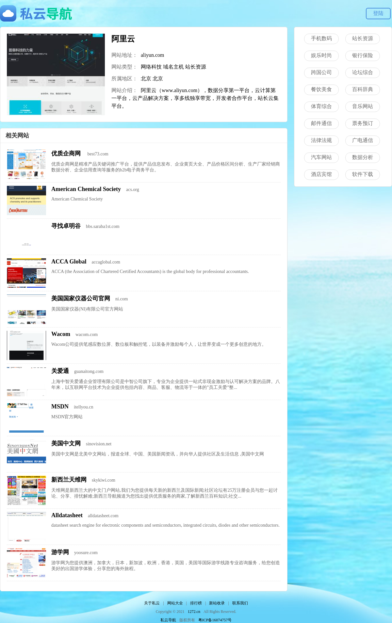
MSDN (60, 406)
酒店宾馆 (321, 174)
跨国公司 (321, 72)
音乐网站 (362, 106)
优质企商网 (66, 153)
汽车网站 (321, 157)
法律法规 (321, 140)
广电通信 (362, 140)
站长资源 (195, 67)
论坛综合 (362, 72)
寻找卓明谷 (66, 226)
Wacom (60, 334)
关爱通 (60, 371)
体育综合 (321, 106)
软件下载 (362, 174)
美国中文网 (66, 443)
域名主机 (173, 67)
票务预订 (362, 123)
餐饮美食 (321, 89)
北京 (146, 78)
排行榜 (196, 603)
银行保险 (362, 55)
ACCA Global (69, 261)
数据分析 (362, 157)
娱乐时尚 (321, 55)
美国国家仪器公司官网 (80, 298)
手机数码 (321, 38)
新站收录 (217, 603)
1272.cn (194, 611)
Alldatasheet (67, 515)
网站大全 (175, 603)
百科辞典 (362, 89)
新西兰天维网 (69, 479)
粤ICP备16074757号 (215, 620)
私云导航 (168, 620)
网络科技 (151, 67)
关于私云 (152, 603)
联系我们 (240, 603)
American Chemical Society (86, 189)
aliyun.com (152, 55)
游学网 (60, 552)
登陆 (378, 13)
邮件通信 (321, 123)
